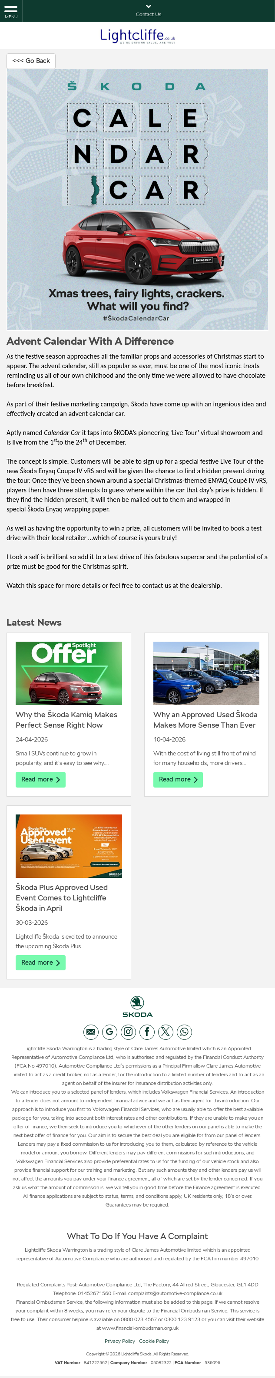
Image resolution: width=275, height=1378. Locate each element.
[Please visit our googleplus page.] (109, 1034)
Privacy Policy (120, 1343)
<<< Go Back (32, 61)
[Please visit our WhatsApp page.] (184, 1034)
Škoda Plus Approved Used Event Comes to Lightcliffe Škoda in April (62, 899)
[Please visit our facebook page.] (147, 1034)
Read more (41, 780)
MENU (10, 11)
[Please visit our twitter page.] (165, 1034)
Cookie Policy (154, 1343)
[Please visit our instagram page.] (128, 1034)
